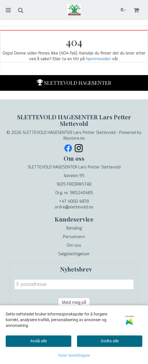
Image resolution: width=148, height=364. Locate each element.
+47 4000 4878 (74, 201)
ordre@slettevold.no (74, 207)
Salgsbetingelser (74, 254)
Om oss (74, 245)
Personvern (74, 237)
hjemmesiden (98, 59)
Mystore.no (74, 138)
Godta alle (110, 341)
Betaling (74, 228)
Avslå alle (38, 341)
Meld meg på (74, 302)
